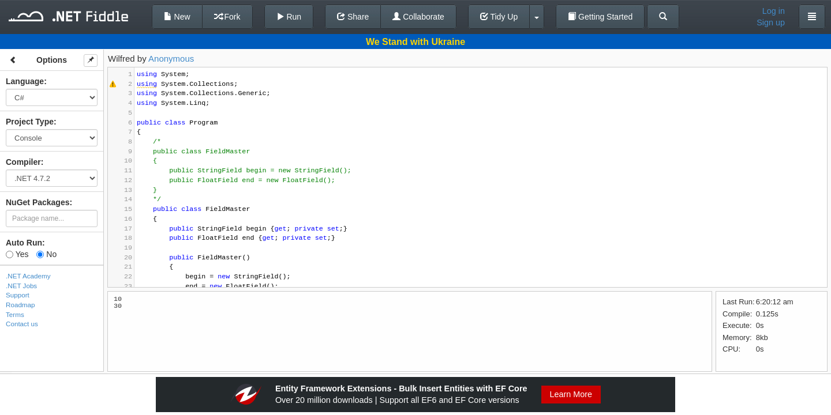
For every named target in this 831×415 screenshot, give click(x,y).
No (46, 254)
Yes (17, 254)
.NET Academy (28, 276)
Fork (227, 16)
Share (353, 16)
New (177, 16)
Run (289, 16)
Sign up (771, 22)
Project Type (30, 121)
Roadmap (20, 304)
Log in (773, 11)
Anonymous (171, 58)
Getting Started (600, 16)
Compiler (23, 162)
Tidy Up (499, 16)
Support (17, 295)
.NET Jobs (21, 285)
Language (25, 81)
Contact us (22, 323)
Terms (15, 314)
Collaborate (418, 16)
